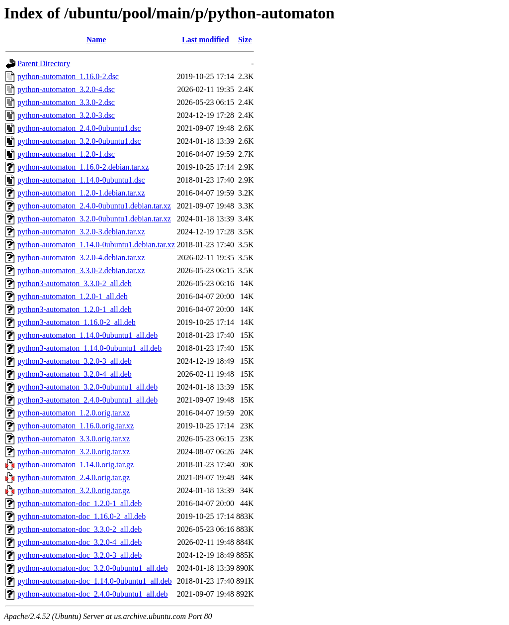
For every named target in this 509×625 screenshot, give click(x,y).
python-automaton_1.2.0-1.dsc (66, 154)
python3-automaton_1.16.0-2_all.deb (76, 322)
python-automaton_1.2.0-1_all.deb (72, 296)
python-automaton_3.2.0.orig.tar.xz (73, 451)
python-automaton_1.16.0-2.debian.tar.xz (83, 167)
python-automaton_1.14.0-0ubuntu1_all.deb (87, 335)
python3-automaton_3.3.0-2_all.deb (74, 283)
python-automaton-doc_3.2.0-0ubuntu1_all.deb (92, 568)
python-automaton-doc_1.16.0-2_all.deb (81, 516)
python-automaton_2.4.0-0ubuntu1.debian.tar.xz (94, 206)
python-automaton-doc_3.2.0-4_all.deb (79, 542)
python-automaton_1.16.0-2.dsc (68, 76)
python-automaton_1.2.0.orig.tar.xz (73, 413)
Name (96, 39)
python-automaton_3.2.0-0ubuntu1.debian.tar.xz (94, 218)
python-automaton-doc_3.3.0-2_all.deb (79, 529)
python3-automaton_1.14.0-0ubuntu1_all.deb (89, 348)
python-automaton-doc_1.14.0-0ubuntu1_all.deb (94, 581)
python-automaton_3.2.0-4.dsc (66, 89)
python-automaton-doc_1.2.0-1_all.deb (79, 503)
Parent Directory (43, 63)
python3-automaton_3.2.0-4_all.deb (74, 374)
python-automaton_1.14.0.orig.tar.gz (75, 464)
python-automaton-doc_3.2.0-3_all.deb (79, 555)
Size (245, 39)
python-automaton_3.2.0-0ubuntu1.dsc (79, 141)
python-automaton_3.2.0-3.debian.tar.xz (81, 231)
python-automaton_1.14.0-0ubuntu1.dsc (81, 180)
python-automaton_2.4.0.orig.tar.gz (73, 477)
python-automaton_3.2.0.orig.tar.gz (73, 490)
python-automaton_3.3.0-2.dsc (66, 102)
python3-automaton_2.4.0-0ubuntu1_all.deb (87, 400)
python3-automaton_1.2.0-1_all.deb (74, 309)
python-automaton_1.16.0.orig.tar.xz (75, 425)
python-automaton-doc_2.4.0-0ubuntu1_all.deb (92, 594)
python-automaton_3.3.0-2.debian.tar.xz (81, 270)
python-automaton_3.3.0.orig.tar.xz (73, 438)
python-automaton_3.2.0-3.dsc (66, 115)
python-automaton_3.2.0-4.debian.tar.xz (81, 257)
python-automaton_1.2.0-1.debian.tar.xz (81, 193)
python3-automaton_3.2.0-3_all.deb (74, 361)
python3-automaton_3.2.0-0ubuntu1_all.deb (87, 387)
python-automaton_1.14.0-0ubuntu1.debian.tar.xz (96, 244)
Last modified (205, 39)
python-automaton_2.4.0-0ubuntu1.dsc (79, 128)
